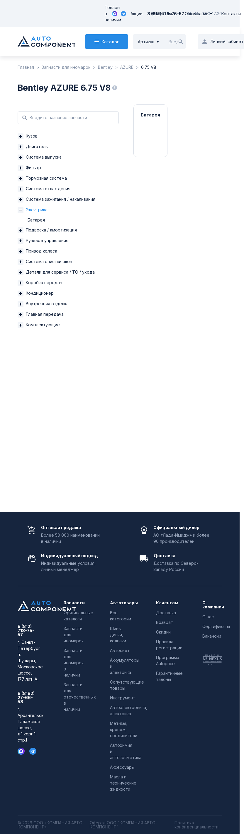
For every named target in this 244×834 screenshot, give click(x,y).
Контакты (231, 13)
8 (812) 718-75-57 (26, 630)
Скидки (163, 631)
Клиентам (162, 13)
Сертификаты (216, 626)
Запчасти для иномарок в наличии (74, 662)
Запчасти (73, 603)
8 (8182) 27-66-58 (26, 697)
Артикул (146, 41)
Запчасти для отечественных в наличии (80, 697)
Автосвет (120, 650)
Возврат (164, 622)
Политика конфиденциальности (196, 825)
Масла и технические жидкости (123, 783)
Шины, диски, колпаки (118, 634)
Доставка (166, 612)
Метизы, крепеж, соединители (123, 729)
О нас (208, 616)
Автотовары (120, 603)
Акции (137, 13)
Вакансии (211, 636)
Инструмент (122, 697)
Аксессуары (122, 767)
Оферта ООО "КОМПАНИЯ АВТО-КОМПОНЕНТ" (123, 825)
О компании (197, 13)
